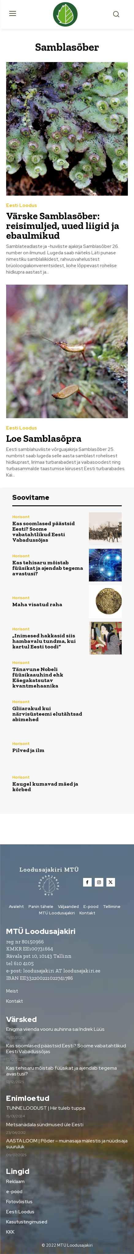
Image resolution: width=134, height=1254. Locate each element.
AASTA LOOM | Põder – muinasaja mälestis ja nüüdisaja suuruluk (67, 1144)
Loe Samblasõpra (44, 438)
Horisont (21, 517)
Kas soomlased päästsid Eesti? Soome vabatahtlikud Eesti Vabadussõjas (43, 531)
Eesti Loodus (21, 205)
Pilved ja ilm (28, 750)
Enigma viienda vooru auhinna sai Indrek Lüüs (55, 1029)
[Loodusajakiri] (67, 14)
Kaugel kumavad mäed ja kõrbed (45, 786)
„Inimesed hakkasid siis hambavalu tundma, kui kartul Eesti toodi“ (44, 641)
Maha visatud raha (37, 604)
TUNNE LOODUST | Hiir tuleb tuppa (45, 1108)
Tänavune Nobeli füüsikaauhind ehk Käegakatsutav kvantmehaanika (37, 677)
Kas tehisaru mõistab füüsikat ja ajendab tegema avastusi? (47, 568)
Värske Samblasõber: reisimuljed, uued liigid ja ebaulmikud (62, 225)
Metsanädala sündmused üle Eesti (44, 1124)
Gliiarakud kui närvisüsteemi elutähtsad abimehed (47, 714)
